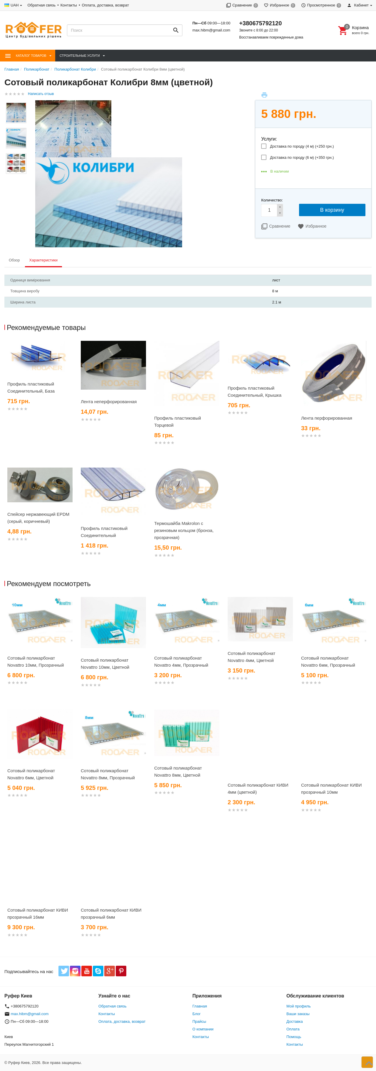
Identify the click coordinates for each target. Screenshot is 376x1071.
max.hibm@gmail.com (211, 30)
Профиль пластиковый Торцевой (177, 422)
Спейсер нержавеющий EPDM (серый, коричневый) (38, 518)
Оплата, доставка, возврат (105, 5)
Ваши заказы (298, 1014)
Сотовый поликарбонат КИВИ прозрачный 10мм (331, 789)
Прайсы (199, 1021)
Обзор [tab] (14, 260)
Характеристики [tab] (43, 260)
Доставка (294, 1021)
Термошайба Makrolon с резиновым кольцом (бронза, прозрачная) (184, 530)
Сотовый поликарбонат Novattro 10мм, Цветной (105, 664)
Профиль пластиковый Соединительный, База (31, 387)
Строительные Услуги (80, 55)
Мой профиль (298, 1006)
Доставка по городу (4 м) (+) (302, 146)
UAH (15, 5)
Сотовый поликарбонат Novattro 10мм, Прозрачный (35, 661)
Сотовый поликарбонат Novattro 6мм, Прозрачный (328, 661)
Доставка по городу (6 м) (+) (302, 157)
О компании (203, 1029)
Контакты (69, 5)
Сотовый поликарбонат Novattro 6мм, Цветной (31, 774)
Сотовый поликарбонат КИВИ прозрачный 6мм (111, 913)
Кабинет (358, 5)
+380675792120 (260, 23)
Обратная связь (41, 5)
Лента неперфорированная (109, 401)
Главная (199, 1006)
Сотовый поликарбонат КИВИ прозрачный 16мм (37, 913)
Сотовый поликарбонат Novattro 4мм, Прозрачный (181, 661)
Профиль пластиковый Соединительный (104, 532)
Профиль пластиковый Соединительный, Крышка (254, 392)
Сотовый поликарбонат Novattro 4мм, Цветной (251, 657)
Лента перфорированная (326, 418)
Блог (196, 1014)
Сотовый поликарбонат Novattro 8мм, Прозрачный (108, 774)
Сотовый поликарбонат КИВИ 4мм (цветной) (258, 789)
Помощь (293, 1037)
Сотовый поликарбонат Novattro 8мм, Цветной (178, 771)
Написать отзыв (41, 94)
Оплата (293, 1029)
